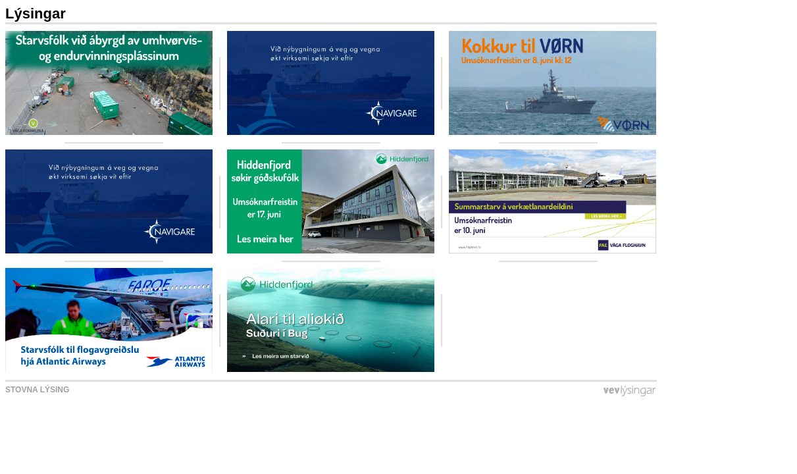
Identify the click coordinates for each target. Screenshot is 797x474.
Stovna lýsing (37, 389)
